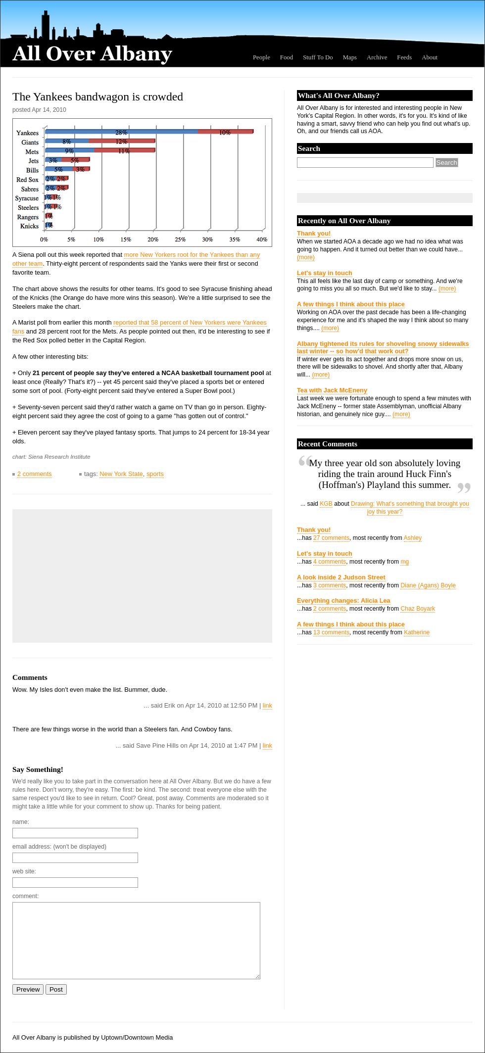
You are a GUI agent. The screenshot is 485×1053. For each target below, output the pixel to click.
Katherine (417, 632)
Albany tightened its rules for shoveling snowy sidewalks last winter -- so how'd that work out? (383, 347)
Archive (377, 57)
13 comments (331, 632)
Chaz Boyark (417, 608)
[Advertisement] (91, 576)
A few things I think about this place (351, 304)
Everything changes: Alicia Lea (343, 600)
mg (404, 561)
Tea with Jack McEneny (332, 390)
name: (20, 821)
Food (286, 57)
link (267, 705)
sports (155, 474)
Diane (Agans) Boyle (428, 585)
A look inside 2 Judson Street (341, 577)
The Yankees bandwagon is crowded (97, 96)
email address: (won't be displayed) (59, 846)
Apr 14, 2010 (49, 109)
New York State (121, 474)
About (429, 57)
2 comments (34, 474)
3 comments (329, 585)
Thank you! (314, 233)
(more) (306, 257)
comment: (25, 896)
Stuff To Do (318, 57)
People (261, 57)
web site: (24, 871)
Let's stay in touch (324, 273)
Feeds (404, 57)
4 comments (329, 561)
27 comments (331, 537)
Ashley (413, 537)
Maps (350, 57)
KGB (326, 503)
